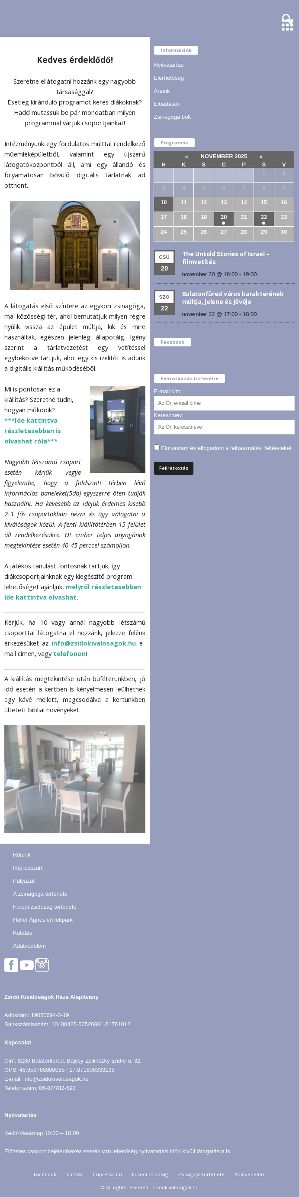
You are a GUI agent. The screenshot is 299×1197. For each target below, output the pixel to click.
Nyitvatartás (169, 65)
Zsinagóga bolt (172, 117)
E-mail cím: (168, 391)
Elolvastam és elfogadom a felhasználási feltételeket (226, 448)
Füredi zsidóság (150, 1174)
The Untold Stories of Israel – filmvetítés (226, 258)
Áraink (162, 91)
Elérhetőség (169, 78)
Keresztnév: (169, 415)
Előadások (167, 104)
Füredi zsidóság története (45, 906)
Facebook (45, 1174)
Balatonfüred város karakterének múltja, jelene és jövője (233, 298)
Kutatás (22, 933)
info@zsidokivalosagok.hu (93, 643)
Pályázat (24, 880)
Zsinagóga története (201, 1174)
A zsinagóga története (40, 893)
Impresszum (28, 867)
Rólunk (21, 854)
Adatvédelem (29, 946)
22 (264, 217)
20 (224, 217)
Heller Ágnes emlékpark (43, 920)
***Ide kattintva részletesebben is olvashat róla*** (32, 430)
